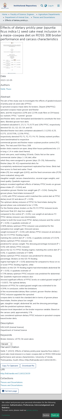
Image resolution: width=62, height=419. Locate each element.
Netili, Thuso (5, 89)
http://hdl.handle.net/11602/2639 (15, 373)
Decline (46, 415)
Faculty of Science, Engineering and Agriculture (22, 14)
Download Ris (28, 365)
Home (4, 14)
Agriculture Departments (49, 14)
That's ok (55, 415)
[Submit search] (42, 5)
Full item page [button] (9, 391)
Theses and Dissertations (44, 17)
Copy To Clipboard (10, 365)
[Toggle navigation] (58, 5)
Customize (6, 415)
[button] (46, 5)
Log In (51, 5)
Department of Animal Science (17, 17)
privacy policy (32, 410)
